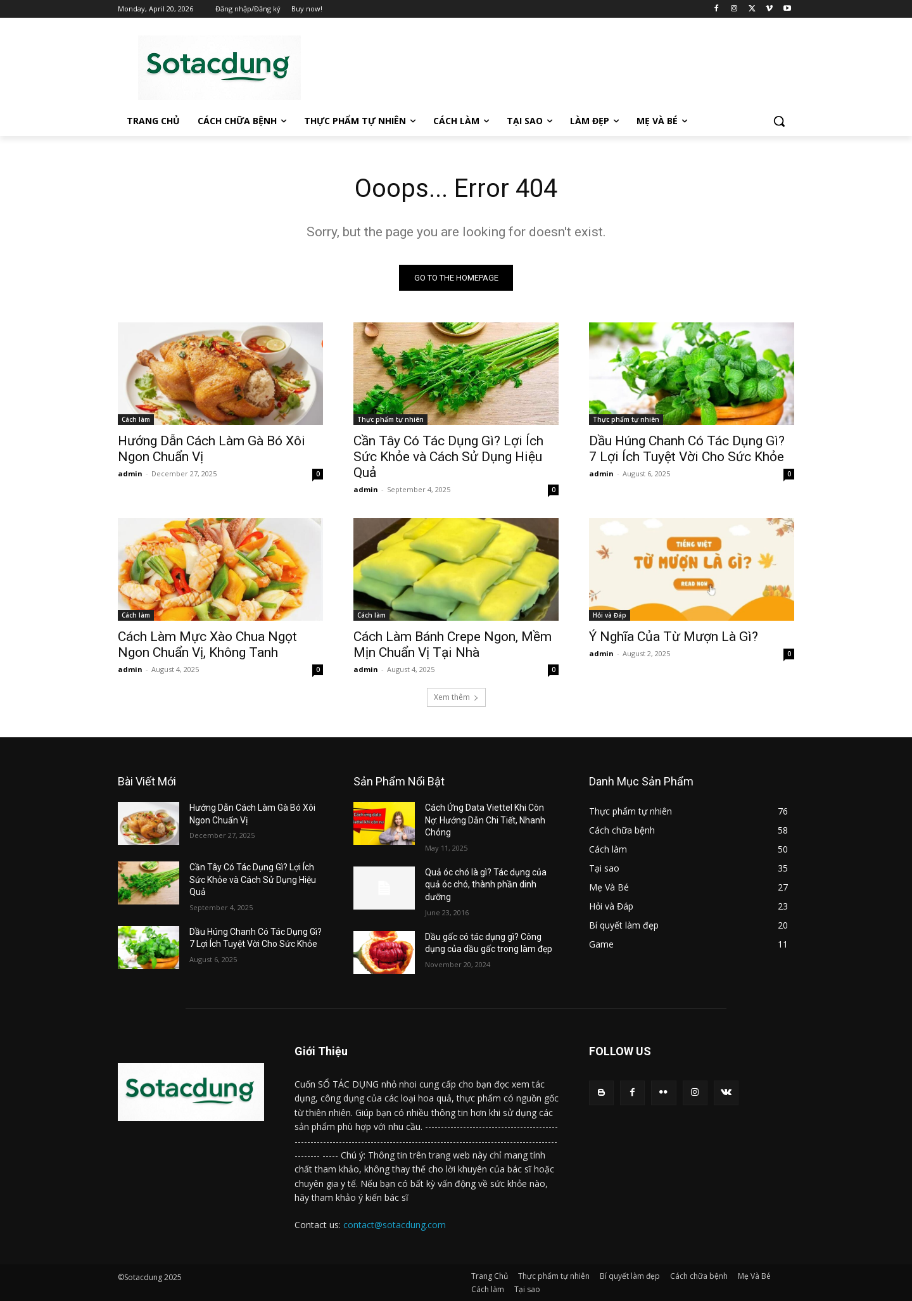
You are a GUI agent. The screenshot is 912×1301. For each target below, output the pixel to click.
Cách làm (136, 419)
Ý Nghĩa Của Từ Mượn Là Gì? (673, 636)
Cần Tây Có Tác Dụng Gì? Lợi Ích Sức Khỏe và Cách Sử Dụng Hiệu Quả (448, 456)
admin (130, 473)
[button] (779, 121)
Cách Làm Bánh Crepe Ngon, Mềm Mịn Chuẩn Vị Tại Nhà (452, 644)
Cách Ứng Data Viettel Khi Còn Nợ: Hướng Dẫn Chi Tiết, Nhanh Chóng (485, 820)
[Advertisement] (551, 65)
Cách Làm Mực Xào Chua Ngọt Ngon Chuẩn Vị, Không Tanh (207, 644)
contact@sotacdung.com (394, 1225)
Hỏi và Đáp (609, 615)
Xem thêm (456, 697)
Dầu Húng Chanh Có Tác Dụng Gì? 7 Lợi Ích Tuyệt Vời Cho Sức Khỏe (687, 448)
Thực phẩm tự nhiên (390, 419)
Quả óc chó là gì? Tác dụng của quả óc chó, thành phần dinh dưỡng (486, 884)
